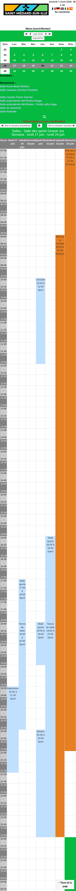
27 (42, 71)
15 (61, 60)
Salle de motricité (10, 107)
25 (5, 65)
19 (33, 65)
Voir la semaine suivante (61, 125)
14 (52, 60)
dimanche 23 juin (70, 142)
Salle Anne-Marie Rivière (14, 86)
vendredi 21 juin (50, 142)
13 (42, 60)
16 (71, 60)
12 (33, 60)
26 (5, 71)
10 (14, 60)
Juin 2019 (38, 34)
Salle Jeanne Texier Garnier (16, 97)
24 (5, 60)
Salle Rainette (8, 111)
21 (52, 65)
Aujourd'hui (38, 38)
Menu (38, 28)
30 (71, 71)
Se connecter (62, 12)
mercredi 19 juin (31, 142)
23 (5, 55)
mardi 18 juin (22, 143)
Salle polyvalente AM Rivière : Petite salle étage (28, 104)
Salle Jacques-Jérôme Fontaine (19, 90)
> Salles (5, 79)
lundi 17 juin (12, 142)
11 (24, 60)
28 (52, 71)
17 (14, 65)
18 (24, 65)
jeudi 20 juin (40, 142)
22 (5, 49)
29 (61, 71)
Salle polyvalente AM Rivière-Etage (21, 100)
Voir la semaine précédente (16, 125)
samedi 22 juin (60, 142)
